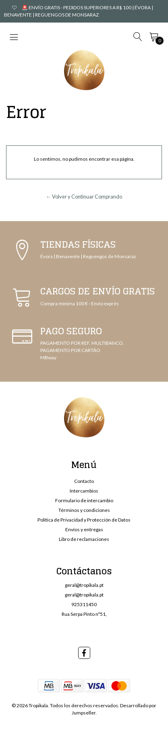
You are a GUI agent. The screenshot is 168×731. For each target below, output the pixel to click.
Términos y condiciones (84, 510)
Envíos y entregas (84, 529)
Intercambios (84, 491)
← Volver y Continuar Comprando (84, 196)
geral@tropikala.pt (84, 585)
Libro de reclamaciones (84, 539)
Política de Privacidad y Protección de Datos (84, 520)
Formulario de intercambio (84, 500)
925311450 (84, 604)
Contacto (84, 481)
